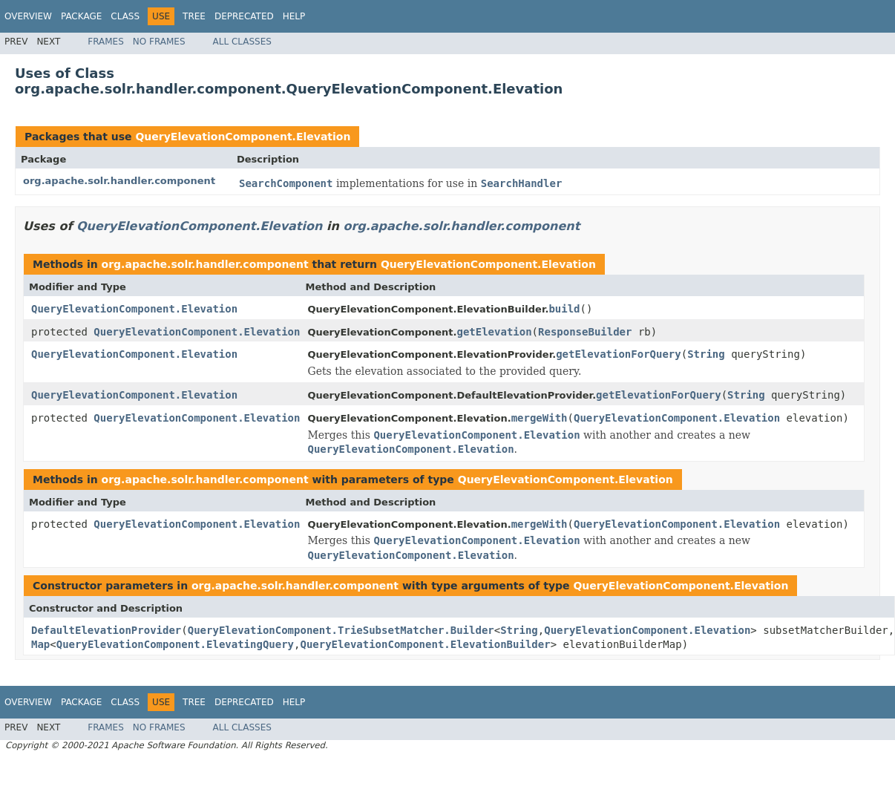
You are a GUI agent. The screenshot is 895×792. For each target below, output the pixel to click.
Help (294, 16)
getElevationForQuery (618, 354)
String (706, 354)
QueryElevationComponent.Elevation (242, 137)
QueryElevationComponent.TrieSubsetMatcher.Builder (341, 630)
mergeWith (539, 418)
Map (40, 644)
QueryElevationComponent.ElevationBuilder (425, 644)
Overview (28, 16)
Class (125, 16)
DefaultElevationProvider (106, 630)
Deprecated (244, 16)
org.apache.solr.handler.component (119, 180)
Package (81, 16)
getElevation (493, 332)
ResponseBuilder (585, 332)
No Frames (159, 41)
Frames (106, 41)
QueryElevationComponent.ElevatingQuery (175, 644)
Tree (194, 16)
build (564, 309)
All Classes (242, 41)
